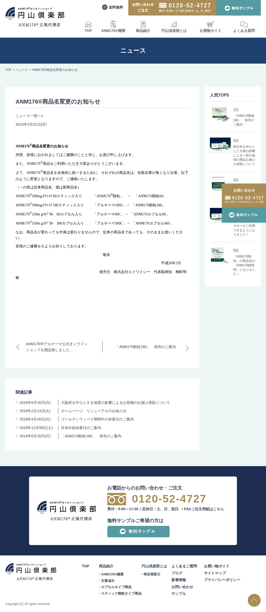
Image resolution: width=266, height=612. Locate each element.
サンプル (178, 593)
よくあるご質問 (184, 566)
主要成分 (108, 581)
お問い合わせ (182, 587)
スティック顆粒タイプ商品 (121, 593)
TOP (88, 27)
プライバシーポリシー (222, 580)
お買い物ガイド (216, 566)
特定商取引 (152, 574)
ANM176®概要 (113, 27)
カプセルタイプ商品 (116, 587)
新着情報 (178, 580)
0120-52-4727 (169, 499)
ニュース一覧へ (28, 116)
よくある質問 (244, 27)
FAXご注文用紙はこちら (204, 509)
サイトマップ (215, 573)
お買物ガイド (210, 27)
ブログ (176, 573)
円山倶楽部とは (174, 27)
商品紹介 (143, 27)
